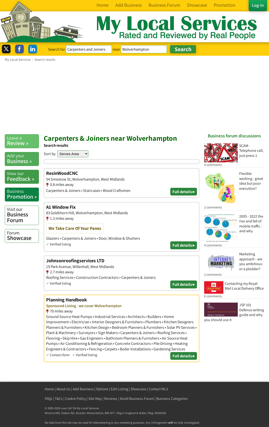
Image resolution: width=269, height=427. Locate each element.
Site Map (95, 398)
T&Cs (59, 398)
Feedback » (23, 176)
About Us (63, 389)
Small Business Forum (137, 398)
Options (102, 389)
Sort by (50, 153)
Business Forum (23, 215)
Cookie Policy (75, 398)
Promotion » (23, 194)
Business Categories (172, 398)
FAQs (48, 398)
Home (49, 389)
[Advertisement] (134, 97)
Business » (23, 158)
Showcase (23, 236)
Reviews (110, 398)
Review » (23, 141)
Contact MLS (158, 389)
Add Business (83, 389)
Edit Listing (119, 389)
